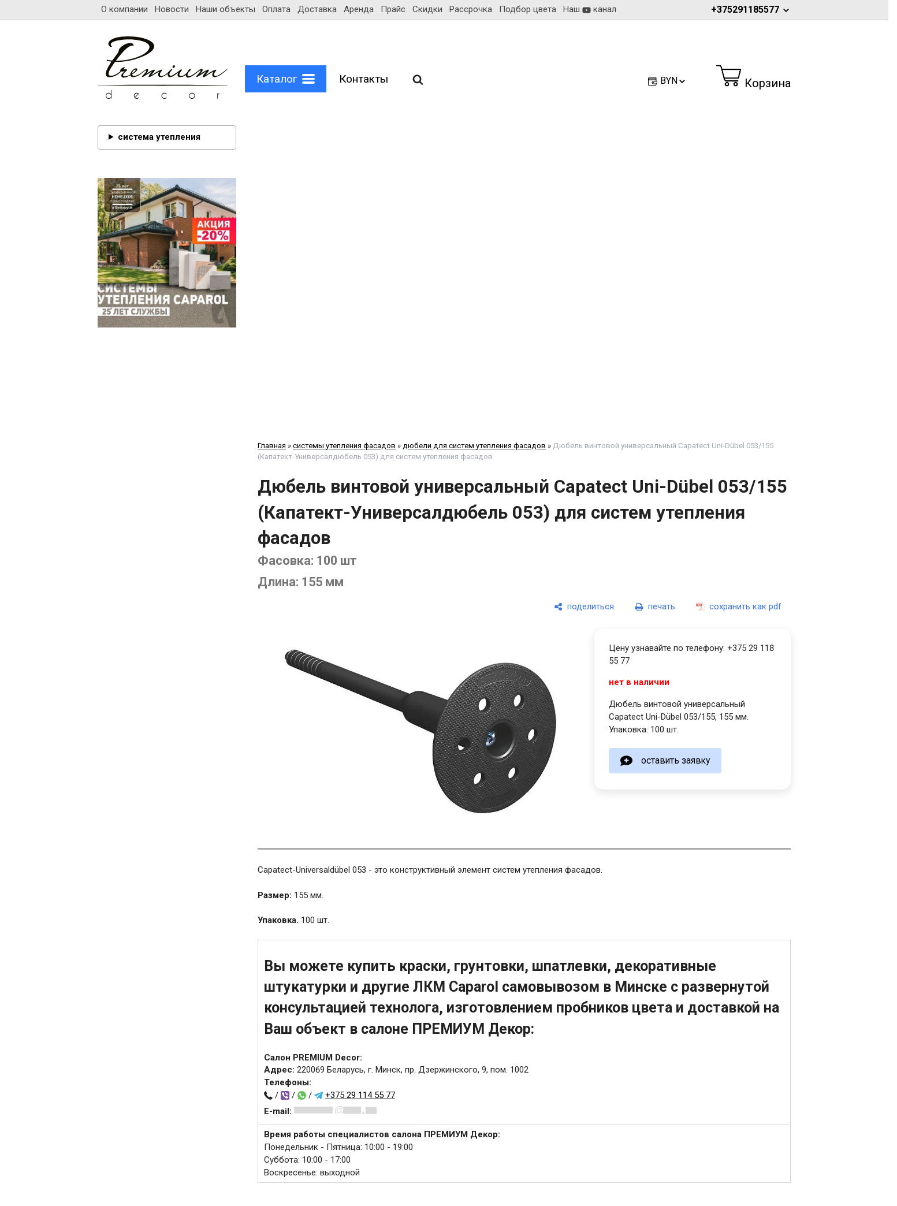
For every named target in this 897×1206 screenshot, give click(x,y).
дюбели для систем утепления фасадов (474, 445)
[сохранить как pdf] (739, 606)
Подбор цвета (527, 9)
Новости (172, 9)
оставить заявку (675, 760)
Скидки (427, 9)
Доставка (317, 9)
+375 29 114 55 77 (360, 1095)
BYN (673, 80)
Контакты (363, 78)
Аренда (359, 9)
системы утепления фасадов (344, 445)
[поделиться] (584, 606)
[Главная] (163, 96)
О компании (124, 9)
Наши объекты (225, 9)
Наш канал (589, 9)
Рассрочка (470, 9)
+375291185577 (751, 9)
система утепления (159, 137)
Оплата (276, 9)
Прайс (393, 9)
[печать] (655, 606)
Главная (272, 445)
